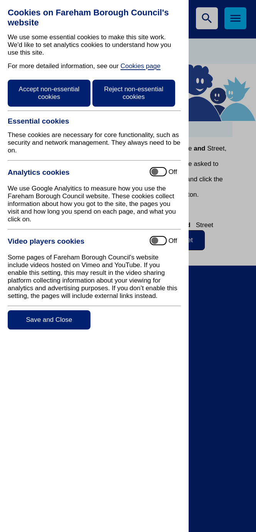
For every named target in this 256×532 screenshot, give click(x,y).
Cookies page (140, 66)
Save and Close (49, 319)
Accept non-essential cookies (49, 92)
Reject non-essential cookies (133, 92)
